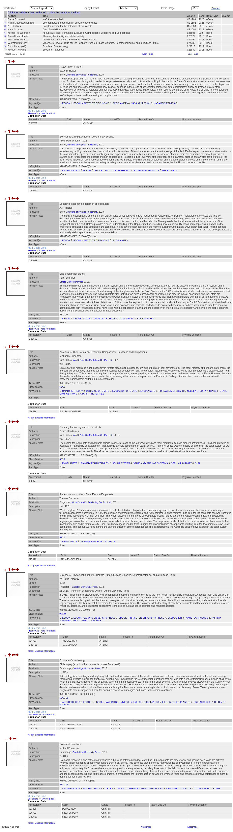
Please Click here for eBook (42, 113)
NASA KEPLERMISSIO (165, 103)
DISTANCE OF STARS (97, 391)
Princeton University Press (84, 587)
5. (6, 347)
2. (6, 132)
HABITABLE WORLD (91, 541)
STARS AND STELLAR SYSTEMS (150, 463)
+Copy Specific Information (41, 417)
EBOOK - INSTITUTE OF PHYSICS (91, 103)
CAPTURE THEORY (72, 391)
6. (6, 422)
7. (6, 489)
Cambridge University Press (86, 668)
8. (6, 570)
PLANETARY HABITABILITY (94, 463)
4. (6, 269)
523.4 (62, 459)
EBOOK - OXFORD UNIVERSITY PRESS (94, 318)
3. (6, 199)
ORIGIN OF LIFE (202, 702)
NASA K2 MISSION (140, 103)
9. (6, 655)
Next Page (147, 54)
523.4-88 (63, 784)
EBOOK (66, 103)
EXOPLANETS (120, 103)
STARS (213, 391)
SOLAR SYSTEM (146, 318)
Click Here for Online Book (41, 714)
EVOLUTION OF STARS (124, 391)
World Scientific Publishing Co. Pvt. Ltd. (93, 360)
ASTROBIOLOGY (71, 170)
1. (6, 62)
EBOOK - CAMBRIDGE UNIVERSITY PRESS (117, 702)
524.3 (62, 387)
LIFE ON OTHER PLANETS (176, 702)
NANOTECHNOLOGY (197, 618)
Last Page (193, 54)
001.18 (62, 613)
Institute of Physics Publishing (82, 75)
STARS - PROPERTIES (92, 394)
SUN (197, 463)
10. (6, 739)
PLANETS (110, 541)
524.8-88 (63, 698)
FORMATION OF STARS (171, 391)
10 (5, 49)
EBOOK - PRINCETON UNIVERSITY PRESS (141, 618)
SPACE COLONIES (91, 620)
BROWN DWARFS (92, 788)
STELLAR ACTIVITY (181, 463)
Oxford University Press (71, 282)
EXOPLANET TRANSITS (146, 170)
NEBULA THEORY (196, 391)
